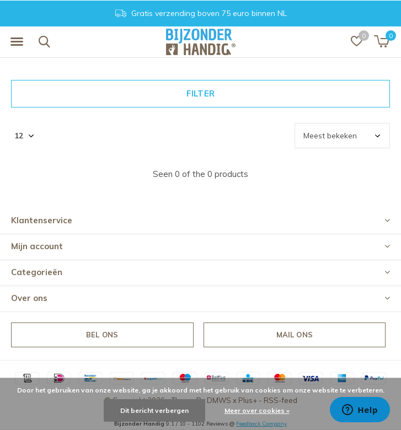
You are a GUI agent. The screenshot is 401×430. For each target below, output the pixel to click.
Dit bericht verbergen (154, 410)
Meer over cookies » (257, 410)
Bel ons (102, 334)
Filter (200, 93)
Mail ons (294, 334)
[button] (16, 42)
